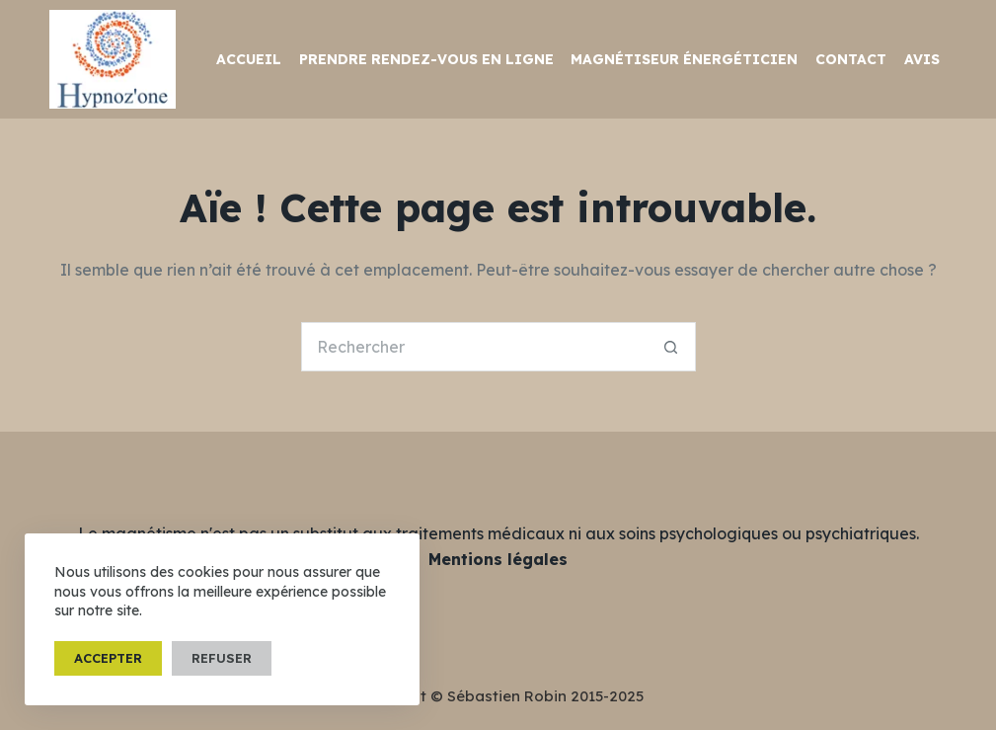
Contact (850, 59)
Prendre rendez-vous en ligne (426, 59)
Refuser (222, 658)
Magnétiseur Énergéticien (684, 59)
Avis (922, 59)
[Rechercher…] (474, 346)
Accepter (108, 658)
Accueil (248, 59)
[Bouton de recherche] (671, 346)
